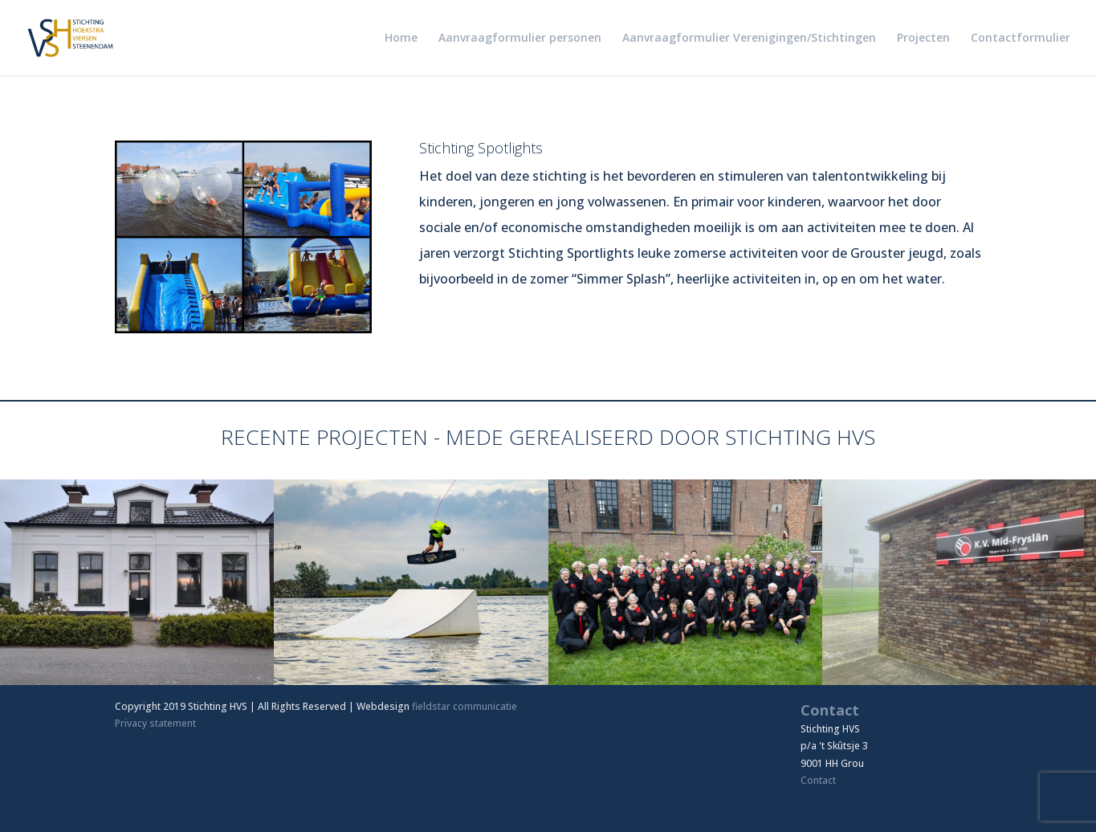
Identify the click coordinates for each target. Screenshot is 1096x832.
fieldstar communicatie (464, 706)
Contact (818, 780)
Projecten (923, 38)
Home (401, 38)
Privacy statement (155, 723)
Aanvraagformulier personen (519, 38)
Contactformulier (1020, 38)
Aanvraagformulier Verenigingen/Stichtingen (749, 38)
